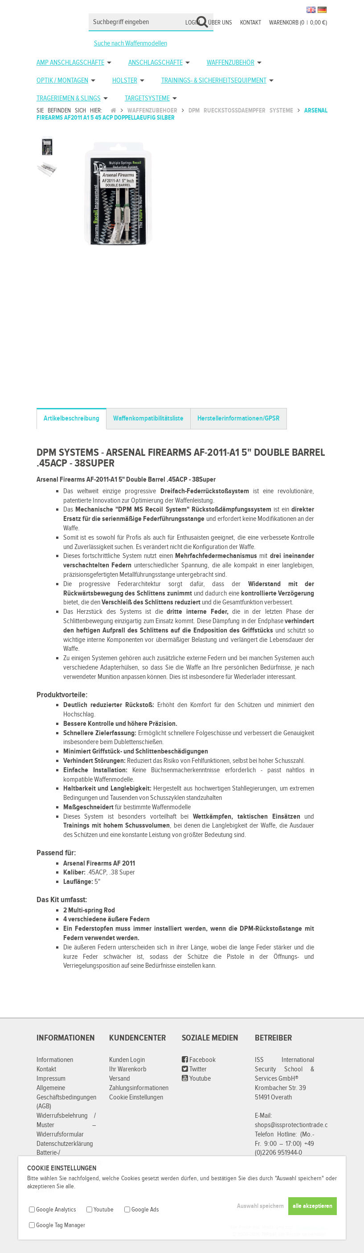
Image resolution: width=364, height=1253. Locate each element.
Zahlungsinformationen (138, 1088)
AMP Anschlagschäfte (70, 62)
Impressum (51, 1078)
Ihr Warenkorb (128, 1069)
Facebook (199, 1060)
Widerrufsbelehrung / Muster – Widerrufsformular (66, 1125)
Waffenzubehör (230, 62)
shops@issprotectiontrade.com (295, 1125)
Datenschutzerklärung (65, 1144)
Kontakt (250, 22)
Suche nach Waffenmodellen (130, 43)
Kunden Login (127, 1060)
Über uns (220, 22)
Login (192, 22)
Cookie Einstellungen (136, 1097)
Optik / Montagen (62, 80)
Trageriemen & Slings (69, 98)
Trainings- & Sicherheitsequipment (213, 80)
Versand (119, 1078)
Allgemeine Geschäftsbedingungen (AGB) (66, 1097)
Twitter (194, 1069)
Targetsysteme (147, 98)
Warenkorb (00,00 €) (298, 22)
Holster (124, 80)
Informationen (55, 1060)
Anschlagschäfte (155, 62)
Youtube (196, 1078)
